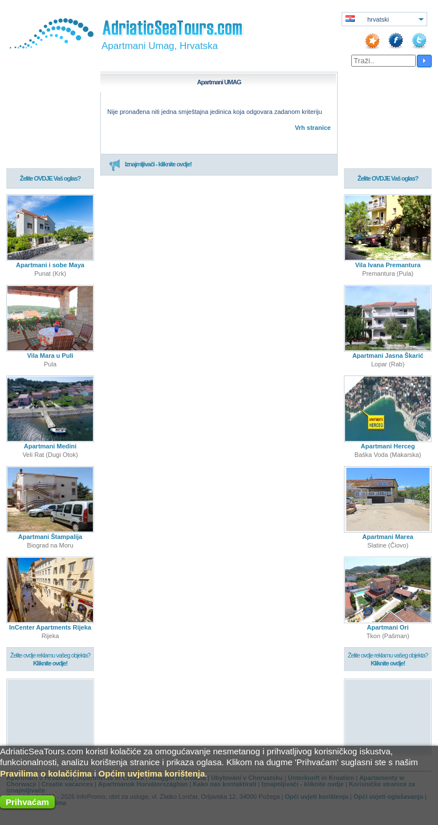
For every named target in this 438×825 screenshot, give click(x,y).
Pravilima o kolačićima (46, 773)
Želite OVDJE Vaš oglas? (50, 178)
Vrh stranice (313, 127)
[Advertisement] (50, 716)
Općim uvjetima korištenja (152, 773)
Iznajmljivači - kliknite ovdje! (150, 164)
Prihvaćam (27, 802)
